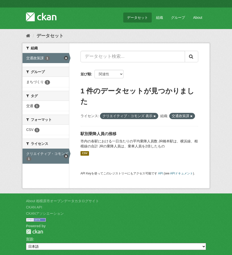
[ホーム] (28, 35)
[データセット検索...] (132, 56)
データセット (137, 18)
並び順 (85, 74)
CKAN (34, 231)
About (197, 18)
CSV (85, 153)
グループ (178, 18)
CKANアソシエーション (45, 213)
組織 (159, 18)
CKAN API (34, 207)
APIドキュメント (181, 173)
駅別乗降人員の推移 (98, 134)
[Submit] (191, 56)
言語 (29, 239)
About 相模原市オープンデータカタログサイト (62, 201)
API (160, 173)
